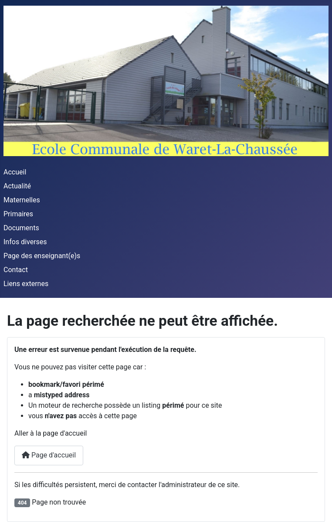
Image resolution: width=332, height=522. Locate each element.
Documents (21, 228)
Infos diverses (25, 242)
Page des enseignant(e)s (41, 256)
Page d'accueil (49, 455)
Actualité (17, 186)
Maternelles (21, 200)
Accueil (14, 172)
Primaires (18, 214)
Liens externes (25, 284)
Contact (15, 270)
